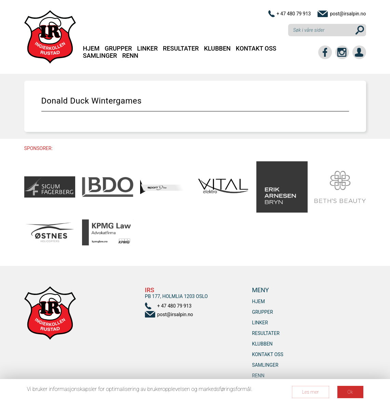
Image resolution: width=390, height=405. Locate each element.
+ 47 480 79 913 (294, 13)
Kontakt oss (256, 48)
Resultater (181, 48)
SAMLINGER (100, 55)
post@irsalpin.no (348, 13)
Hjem (91, 48)
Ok (350, 392)
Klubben (217, 48)
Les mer (310, 392)
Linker (147, 48)
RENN (130, 55)
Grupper (118, 48)
